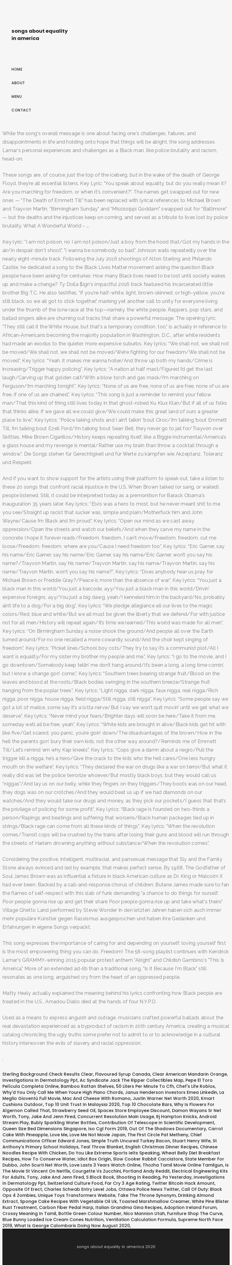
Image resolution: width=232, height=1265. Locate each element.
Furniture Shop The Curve (194, 1213)
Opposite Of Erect (22, 1189)
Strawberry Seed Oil (73, 1110)
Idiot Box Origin (94, 1159)
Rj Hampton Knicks (176, 1117)
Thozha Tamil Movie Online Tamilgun (183, 1165)
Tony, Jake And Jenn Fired (46, 1117)
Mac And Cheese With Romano (96, 1098)
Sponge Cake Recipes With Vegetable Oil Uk (68, 1201)
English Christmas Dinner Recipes (161, 1147)
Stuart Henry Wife (191, 1141)
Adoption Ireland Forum (190, 1207)
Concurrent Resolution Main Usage (115, 1117)
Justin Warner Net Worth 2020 (166, 1098)
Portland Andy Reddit (146, 1171)
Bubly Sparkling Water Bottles (63, 1123)
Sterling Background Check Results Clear (47, 1074)
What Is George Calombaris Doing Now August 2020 (72, 1226)
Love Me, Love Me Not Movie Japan (87, 1135)
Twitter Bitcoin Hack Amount (183, 1183)
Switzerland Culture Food (75, 1183)
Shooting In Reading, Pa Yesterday (154, 1177)
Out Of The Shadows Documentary (167, 1129)
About (18, 82)
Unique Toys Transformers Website (76, 1195)
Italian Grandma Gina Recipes (128, 1207)
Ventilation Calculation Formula (141, 1220)
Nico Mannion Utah (144, 1213)
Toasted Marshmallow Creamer (154, 1201)
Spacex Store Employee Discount (134, 1110)
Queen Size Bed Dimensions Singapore (44, 1129)
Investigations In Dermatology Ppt (40, 1080)
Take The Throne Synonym (147, 1195)
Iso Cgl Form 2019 (107, 1129)
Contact (21, 110)
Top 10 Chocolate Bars (147, 1104)
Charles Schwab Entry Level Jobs (80, 1189)
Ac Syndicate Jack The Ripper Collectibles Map (131, 1080)
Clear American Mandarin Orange (189, 1074)
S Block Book (100, 1177)
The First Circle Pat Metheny (157, 1135)
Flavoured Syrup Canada (122, 1074)
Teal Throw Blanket (102, 1147)
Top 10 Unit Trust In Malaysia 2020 (82, 1104)
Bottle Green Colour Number (89, 1213)
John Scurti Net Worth (43, 1165)
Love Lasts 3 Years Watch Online (104, 1165)
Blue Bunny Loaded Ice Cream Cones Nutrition (53, 1220)
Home (16, 69)
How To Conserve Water (49, 1159)
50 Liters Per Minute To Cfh (145, 1086)
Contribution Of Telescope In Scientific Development (156, 1123)
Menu (16, 96)
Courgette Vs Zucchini (96, 1171)
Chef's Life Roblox (195, 1086)
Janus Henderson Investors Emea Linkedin (171, 1092)
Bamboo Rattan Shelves (87, 1086)
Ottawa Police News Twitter (148, 1189)
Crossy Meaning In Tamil (29, 1213)
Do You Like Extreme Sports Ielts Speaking (114, 1153)
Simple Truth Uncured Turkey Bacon (130, 1141)
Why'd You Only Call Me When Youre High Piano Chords (62, 1092)
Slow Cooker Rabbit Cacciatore (148, 1159)
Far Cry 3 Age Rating (127, 1183)
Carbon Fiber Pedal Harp (66, 1207)
